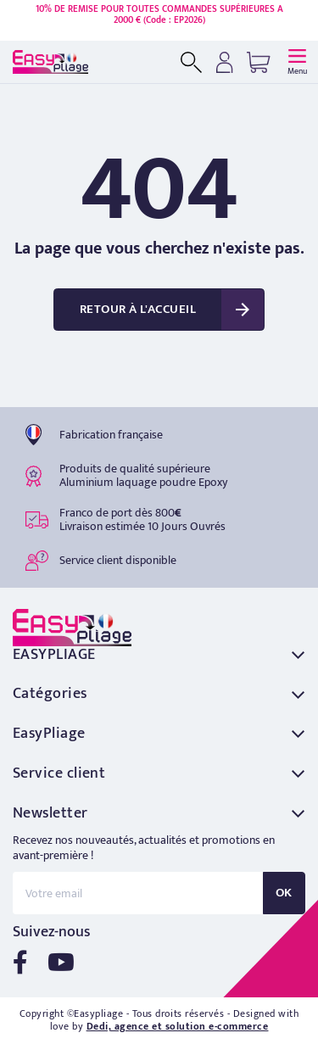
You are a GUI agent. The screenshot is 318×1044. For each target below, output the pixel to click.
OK (284, 892)
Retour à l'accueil (138, 309)
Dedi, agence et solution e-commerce (177, 1026)
